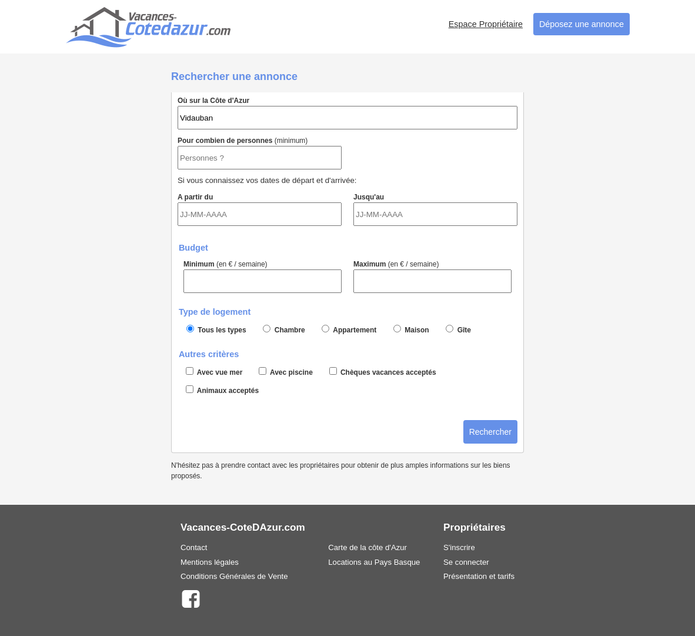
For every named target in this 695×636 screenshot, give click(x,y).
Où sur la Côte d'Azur (347, 112)
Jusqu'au (435, 209)
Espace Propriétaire (486, 24)
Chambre (284, 329)
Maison (411, 329)
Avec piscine (286, 372)
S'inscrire (459, 547)
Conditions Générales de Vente (234, 576)
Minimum (262, 276)
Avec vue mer (214, 372)
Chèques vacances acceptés (382, 372)
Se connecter (466, 562)
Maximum (432, 276)
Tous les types (216, 329)
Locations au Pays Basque (374, 562)
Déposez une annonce (581, 24)
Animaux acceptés (222, 390)
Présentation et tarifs (478, 576)
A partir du (260, 209)
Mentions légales (210, 562)
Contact (194, 547)
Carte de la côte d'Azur (367, 547)
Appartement (349, 329)
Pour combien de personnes (260, 152)
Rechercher (490, 432)
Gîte (458, 329)
